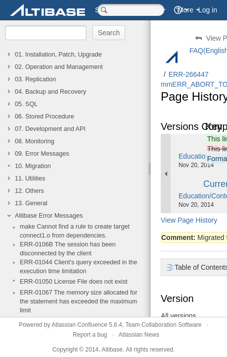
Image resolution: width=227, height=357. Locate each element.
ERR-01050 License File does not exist (74, 281)
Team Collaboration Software (163, 324)
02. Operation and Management (59, 66)
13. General (31, 203)
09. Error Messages (42, 153)
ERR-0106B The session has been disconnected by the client (68, 249)
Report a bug (90, 334)
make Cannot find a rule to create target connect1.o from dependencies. (75, 231)
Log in (207, 10)
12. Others (29, 190)
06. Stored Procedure (44, 116)
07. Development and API (50, 128)
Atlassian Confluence (79, 324)
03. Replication (35, 79)
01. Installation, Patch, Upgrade (58, 54)
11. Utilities (30, 178)
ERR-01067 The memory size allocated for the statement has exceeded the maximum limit (78, 301)
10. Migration (33, 166)
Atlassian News (139, 334)
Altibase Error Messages (49, 215)
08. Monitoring (34, 141)
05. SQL (26, 104)
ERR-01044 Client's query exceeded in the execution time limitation (78, 267)
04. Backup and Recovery (50, 91)
